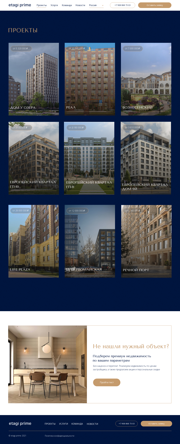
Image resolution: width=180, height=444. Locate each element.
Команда (67, 5)
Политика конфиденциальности (59, 435)
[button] (34, 79)
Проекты (42, 5)
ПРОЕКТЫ (50, 423)
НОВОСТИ (92, 423)
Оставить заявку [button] (155, 5)
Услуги (54, 5)
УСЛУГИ (63, 423)
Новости (80, 5)
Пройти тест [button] (107, 382)
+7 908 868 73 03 (122, 5)
